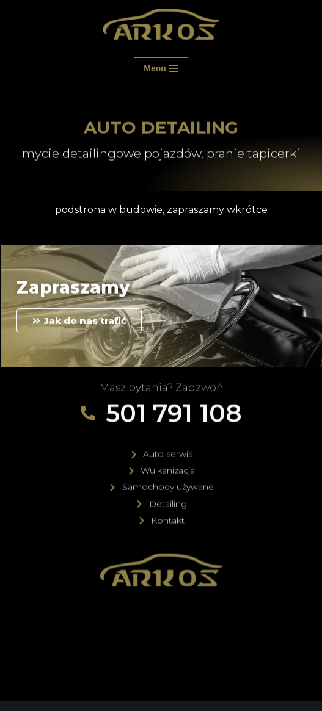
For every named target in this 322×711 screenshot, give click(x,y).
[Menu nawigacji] (161, 68)
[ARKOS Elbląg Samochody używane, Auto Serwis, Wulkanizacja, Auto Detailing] (161, 25)
